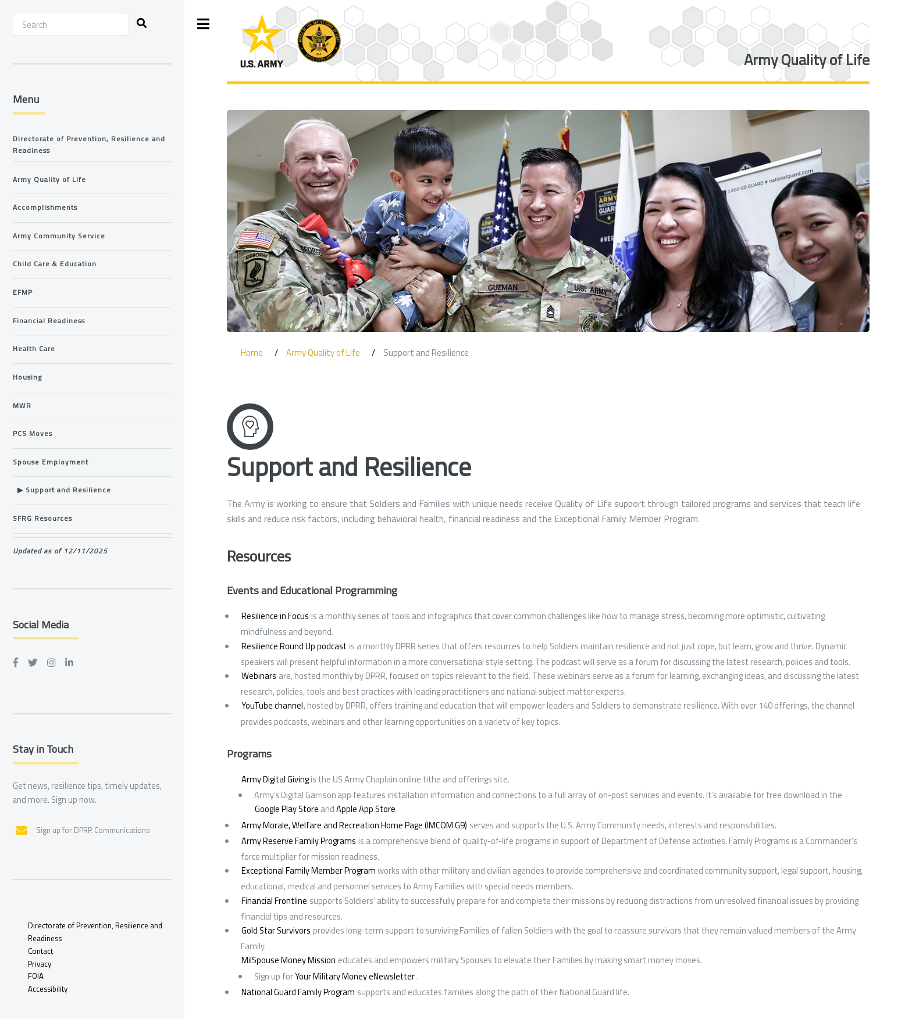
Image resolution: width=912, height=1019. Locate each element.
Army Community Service (59, 236)
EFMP (23, 292)
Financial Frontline (274, 900)
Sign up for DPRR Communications (92, 830)
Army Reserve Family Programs (298, 841)
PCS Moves (32, 433)
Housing (27, 377)
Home (252, 352)
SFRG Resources (42, 518)
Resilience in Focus (275, 616)
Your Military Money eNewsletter (355, 976)
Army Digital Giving (275, 779)
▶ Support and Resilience (62, 490)
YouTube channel (272, 705)
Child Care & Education (55, 264)
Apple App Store (366, 809)
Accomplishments (45, 207)
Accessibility (47, 989)
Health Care (34, 349)
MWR (22, 406)
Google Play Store (287, 809)
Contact (40, 951)
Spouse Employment (50, 462)
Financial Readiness (49, 321)
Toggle (203, 24)
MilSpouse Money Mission (288, 960)
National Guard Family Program (298, 992)
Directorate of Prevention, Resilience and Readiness (89, 145)
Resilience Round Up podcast (294, 646)
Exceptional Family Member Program (308, 870)
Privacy (39, 964)
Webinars (258, 675)
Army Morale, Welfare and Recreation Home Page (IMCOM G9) (354, 825)
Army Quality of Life (807, 59)
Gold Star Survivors (276, 930)
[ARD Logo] (290, 40)
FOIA (36, 976)
